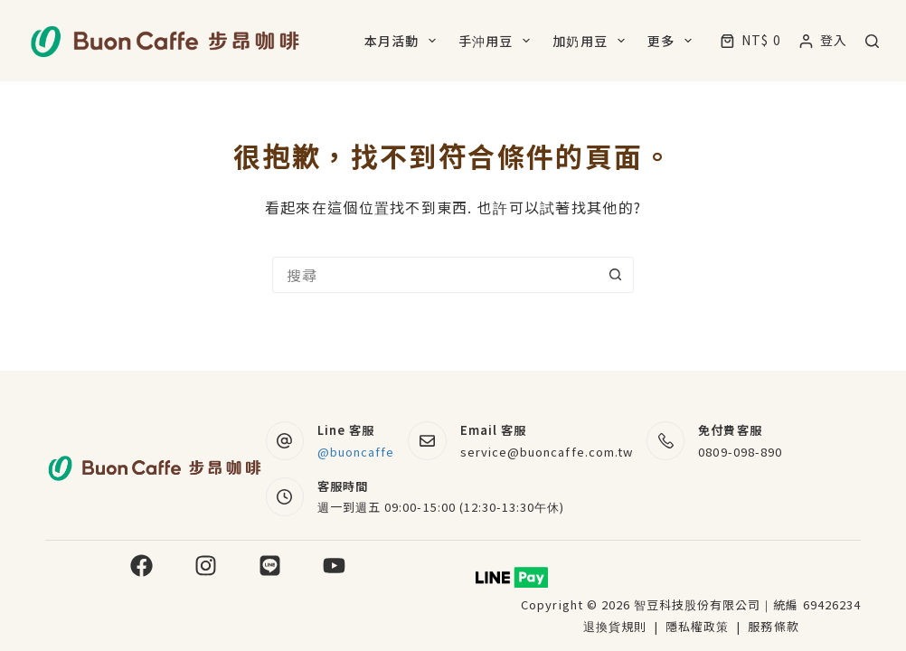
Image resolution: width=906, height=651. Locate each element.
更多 (673, 41)
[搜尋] (872, 41)
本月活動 (403, 41)
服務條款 (773, 626)
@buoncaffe (355, 451)
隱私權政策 (698, 626)
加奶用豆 (591, 41)
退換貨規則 (614, 626)
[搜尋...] (435, 275)
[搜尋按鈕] (616, 275)
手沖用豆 (497, 41)
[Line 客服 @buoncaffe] (285, 440)
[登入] (823, 40)
